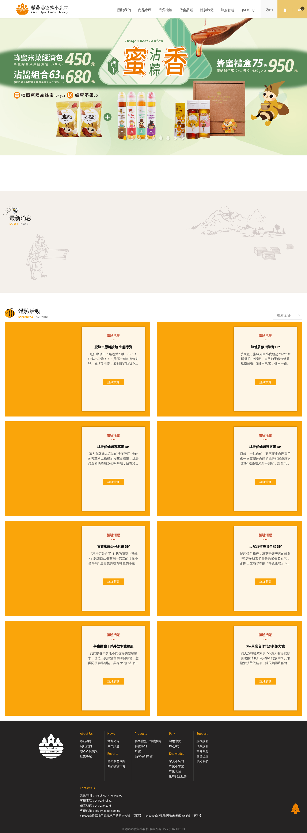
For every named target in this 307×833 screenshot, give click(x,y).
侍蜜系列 (141, 746)
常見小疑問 (176, 761)
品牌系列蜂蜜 (144, 756)
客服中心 (248, 10)
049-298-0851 (103, 800)
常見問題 (202, 751)
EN (269, 10)
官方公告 (113, 741)
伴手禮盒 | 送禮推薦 (148, 741)
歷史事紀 (86, 756)
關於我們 (124, 10)
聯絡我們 (202, 761)
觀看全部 (284, 315)
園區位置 (202, 756)
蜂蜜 (138, 751)
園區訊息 (113, 746)
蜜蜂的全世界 (178, 776)
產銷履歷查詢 (116, 761)
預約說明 (202, 746)
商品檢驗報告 (116, 766)
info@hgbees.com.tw (107, 811)
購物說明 (202, 741)
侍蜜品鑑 (186, 10)
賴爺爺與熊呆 (89, 751)
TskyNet (180, 829)
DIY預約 (174, 746)
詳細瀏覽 (113, 382)
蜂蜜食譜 (175, 771)
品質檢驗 (165, 10)
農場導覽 (175, 741)
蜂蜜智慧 (227, 10)
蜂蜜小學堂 (176, 766)
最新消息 (86, 741)
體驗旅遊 (207, 10)
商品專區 (145, 10)
